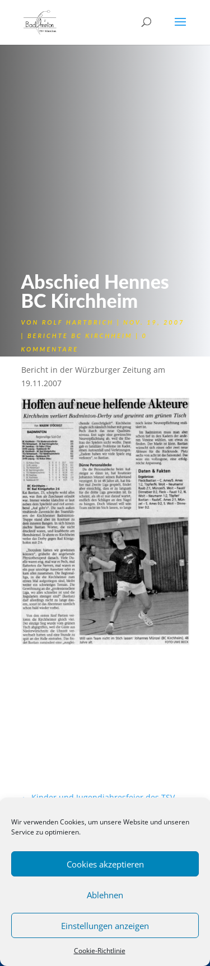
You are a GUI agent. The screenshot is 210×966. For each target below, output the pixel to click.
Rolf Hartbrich (78, 322)
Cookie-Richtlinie (99, 950)
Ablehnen (105, 895)
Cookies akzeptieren (105, 864)
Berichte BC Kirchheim (80, 335)
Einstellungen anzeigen (105, 925)
